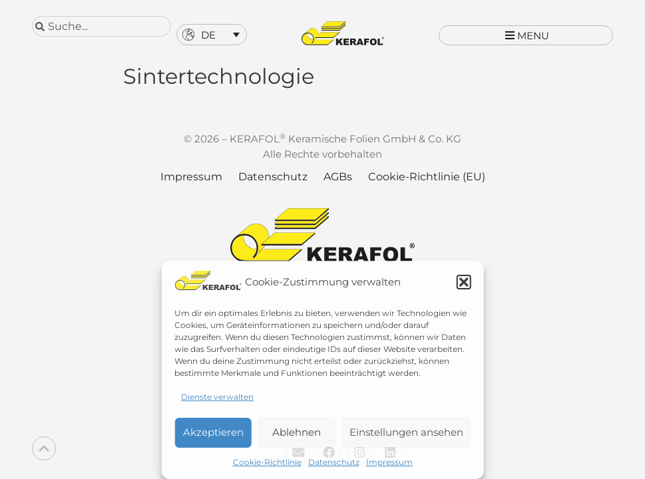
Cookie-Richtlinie (267, 462)
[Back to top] (44, 448)
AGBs (337, 189)
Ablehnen (296, 432)
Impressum (389, 462)
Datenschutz (333, 462)
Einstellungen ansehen (406, 432)
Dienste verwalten (217, 397)
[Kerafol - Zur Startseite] (343, 33)
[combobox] (101, 26)
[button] (464, 282)
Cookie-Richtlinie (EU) (426, 189)
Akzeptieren (213, 432)
